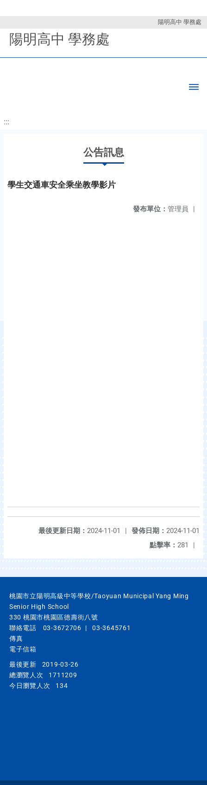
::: (6, 121)
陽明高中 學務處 (179, 21)
